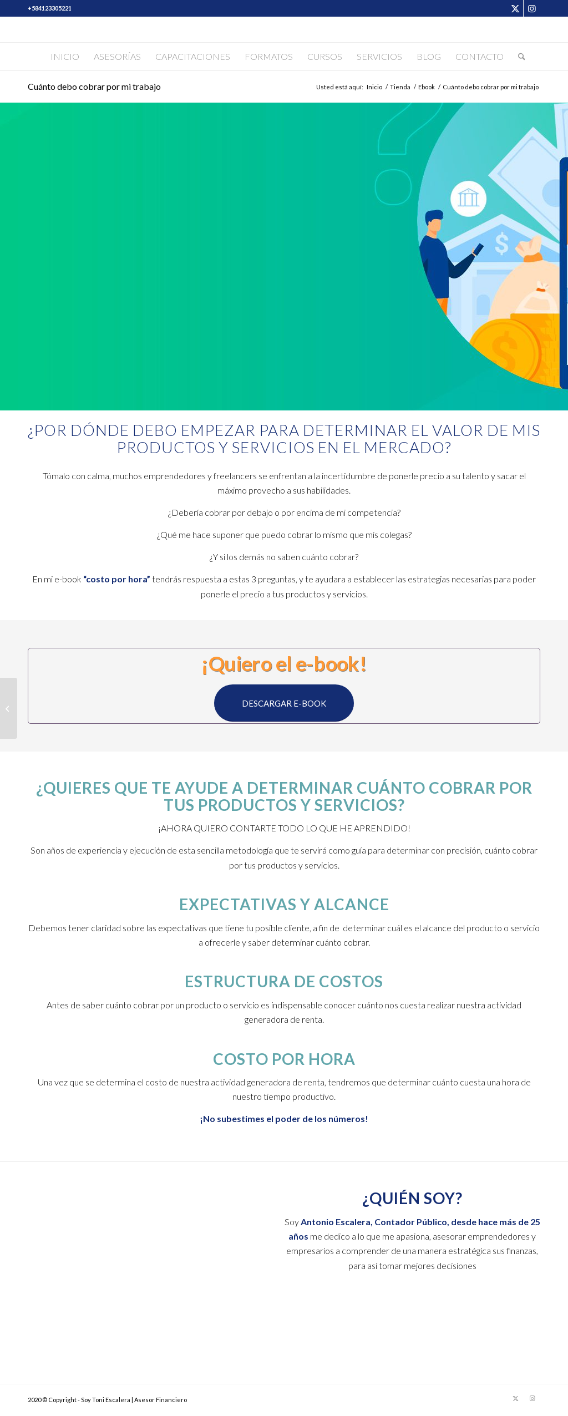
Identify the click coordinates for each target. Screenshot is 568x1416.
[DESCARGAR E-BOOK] (284, 703)
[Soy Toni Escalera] (284, 29)
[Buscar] (518, 56)
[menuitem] (65, 56)
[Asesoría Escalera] (8, 708)
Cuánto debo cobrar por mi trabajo (94, 86)
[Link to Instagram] (532, 8)
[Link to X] (515, 8)
